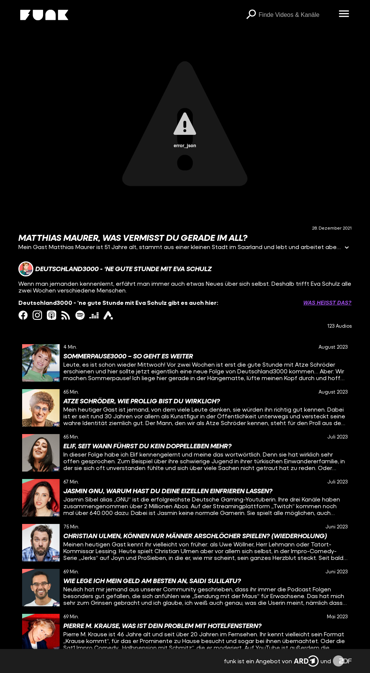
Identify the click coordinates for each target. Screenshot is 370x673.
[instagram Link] (37, 315)
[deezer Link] (94, 315)
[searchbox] (296, 15)
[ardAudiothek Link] (108, 315)
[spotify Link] (80, 315)
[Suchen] (251, 15)
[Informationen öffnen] (347, 248)
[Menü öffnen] (344, 14)
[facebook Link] (23, 315)
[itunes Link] (51, 315)
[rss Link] (65, 315)
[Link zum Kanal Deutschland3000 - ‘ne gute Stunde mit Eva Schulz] (115, 268)
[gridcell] (185, 363)
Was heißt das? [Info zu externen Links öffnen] (327, 303)
